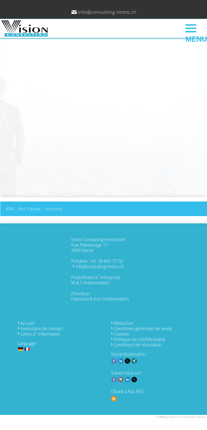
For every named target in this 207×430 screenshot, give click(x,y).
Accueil (27, 323)
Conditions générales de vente (143, 329)
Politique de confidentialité (139, 339)
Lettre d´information (40, 334)
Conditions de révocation (137, 345)
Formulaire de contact (41, 329)
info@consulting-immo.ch (107, 12)
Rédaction (123, 323)
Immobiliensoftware (194, 417)
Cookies (121, 334)
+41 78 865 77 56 (106, 261)
